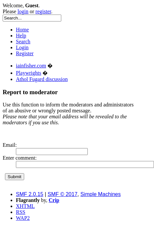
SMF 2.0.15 (29, 194)
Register (24, 53)
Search (23, 41)
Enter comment (19, 158)
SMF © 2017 (62, 194)
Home (22, 29)
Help (21, 35)
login (23, 11)
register (43, 11)
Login (22, 47)
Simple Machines (100, 194)
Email (9, 145)
